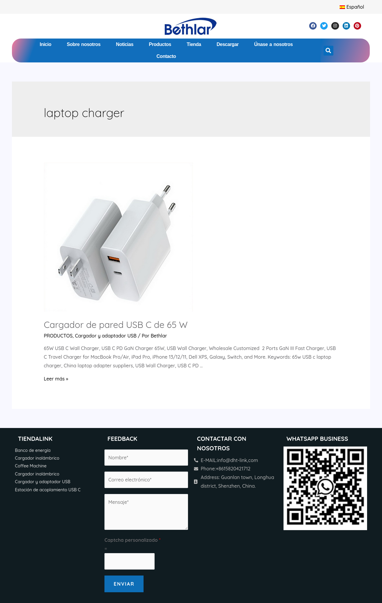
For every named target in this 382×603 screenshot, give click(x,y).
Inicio (45, 44)
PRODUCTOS (58, 336)
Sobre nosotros (84, 44)
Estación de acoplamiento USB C (48, 489)
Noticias (124, 44)
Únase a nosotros (273, 44)
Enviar (124, 584)
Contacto (166, 56)
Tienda (194, 44)
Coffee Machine (31, 466)
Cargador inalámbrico (37, 458)
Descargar (228, 44)
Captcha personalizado (132, 540)
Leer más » (56, 379)
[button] (328, 51)
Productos (160, 44)
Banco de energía (32, 450)
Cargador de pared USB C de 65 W (116, 324)
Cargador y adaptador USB (105, 336)
